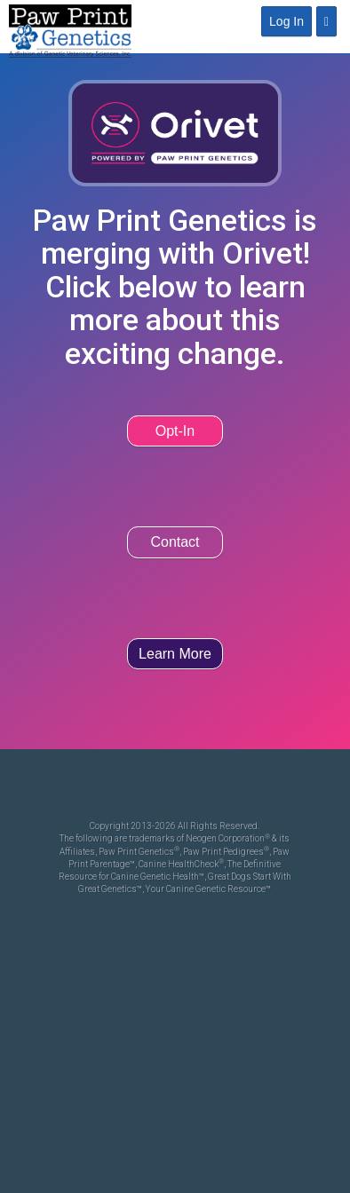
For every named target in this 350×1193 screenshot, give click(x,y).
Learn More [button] (175, 653)
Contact (174, 541)
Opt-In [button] (175, 430)
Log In (286, 21)
